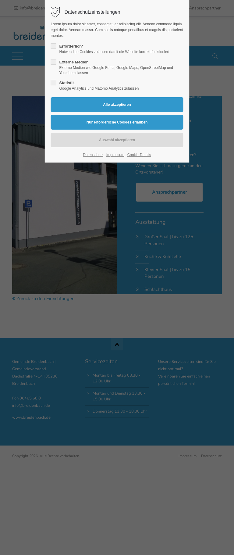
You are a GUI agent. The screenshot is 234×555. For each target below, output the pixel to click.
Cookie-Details (139, 155)
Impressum (115, 155)
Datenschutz (93, 155)
